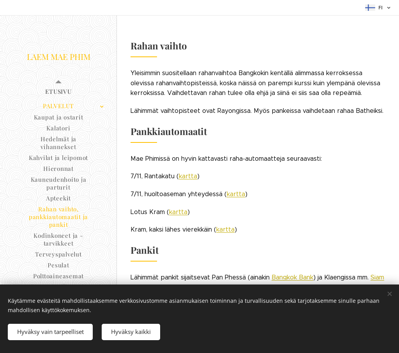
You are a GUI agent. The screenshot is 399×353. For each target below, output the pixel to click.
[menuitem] (58, 91)
